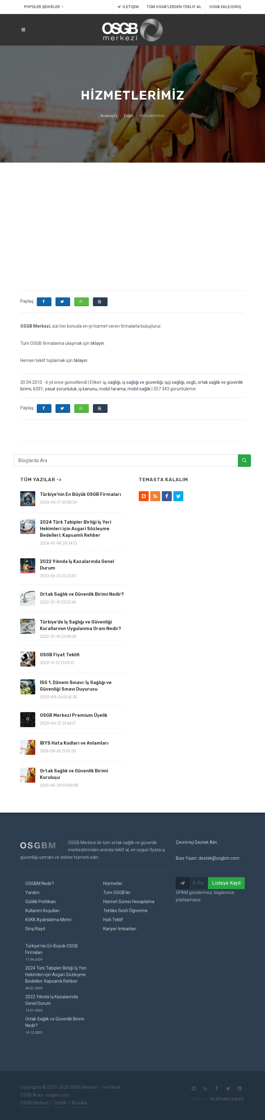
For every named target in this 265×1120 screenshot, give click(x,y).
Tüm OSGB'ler (117, 892)
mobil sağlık (139, 388)
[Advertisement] (132, 209)
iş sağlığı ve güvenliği (142, 382)
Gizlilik (60, 1102)
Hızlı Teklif (113, 919)
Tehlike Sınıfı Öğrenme (125, 910)
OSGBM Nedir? (39, 883)
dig (199, 1098)
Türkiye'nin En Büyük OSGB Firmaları (80, 494)
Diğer (128, 115)
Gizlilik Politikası (40, 901)
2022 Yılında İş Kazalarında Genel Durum (51, 1003)
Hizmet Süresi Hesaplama (128, 901)
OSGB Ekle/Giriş (225, 7)
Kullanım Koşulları (42, 910)
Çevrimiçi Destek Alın (196, 842)
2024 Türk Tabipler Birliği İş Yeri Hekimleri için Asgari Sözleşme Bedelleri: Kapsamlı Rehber (75, 529)
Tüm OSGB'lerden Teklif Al (174, 7)
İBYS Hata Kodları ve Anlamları (74, 743)
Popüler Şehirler (44, 7)
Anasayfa (109, 115)
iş (104, 382)
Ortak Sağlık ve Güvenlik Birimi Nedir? (82, 594)
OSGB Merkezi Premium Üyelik (73, 715)
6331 (38, 388)
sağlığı (114, 382)
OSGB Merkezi (34, 1102)
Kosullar (80, 1102)
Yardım (32, 892)
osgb (191, 382)
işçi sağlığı (174, 382)
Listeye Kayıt (226, 883)
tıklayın (97, 343)
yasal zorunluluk (61, 388)
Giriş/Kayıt (35, 928)
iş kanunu (88, 388)
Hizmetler (113, 883)
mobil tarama (112, 388)
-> (59, 479)
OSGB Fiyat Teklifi (60, 655)
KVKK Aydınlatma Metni (48, 919)
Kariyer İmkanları (119, 928)
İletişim (128, 7)
